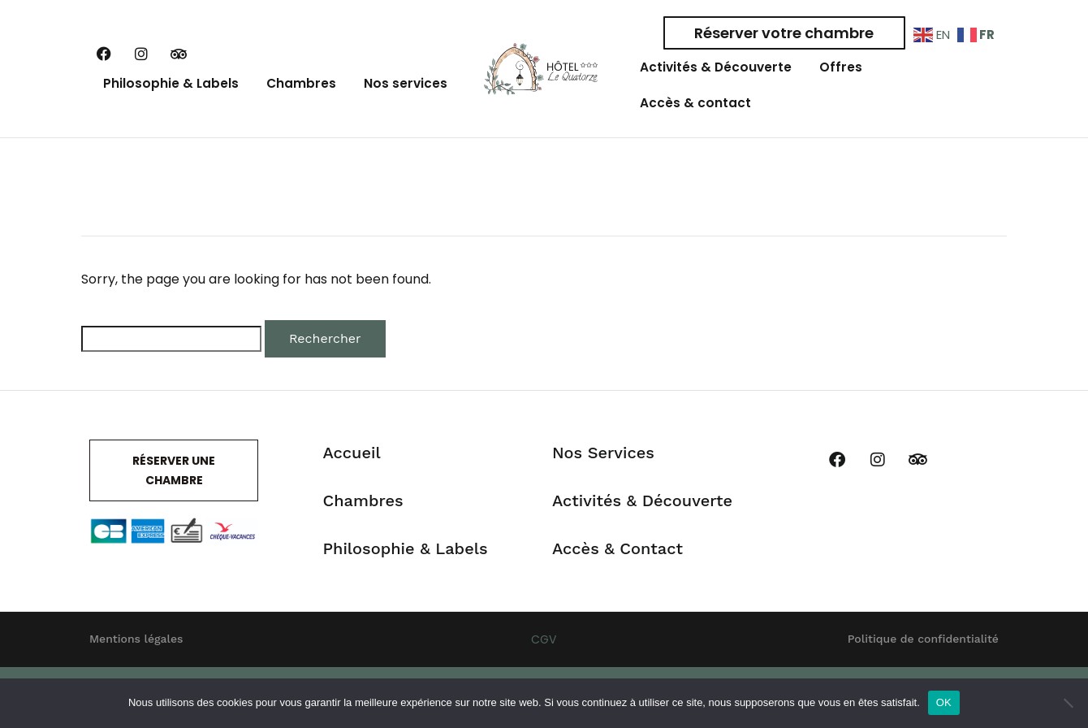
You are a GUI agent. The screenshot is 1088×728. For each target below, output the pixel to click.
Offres (840, 73)
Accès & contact (695, 120)
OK (944, 702)
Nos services (400, 94)
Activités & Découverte (718, 73)
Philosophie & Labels (172, 94)
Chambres (301, 94)
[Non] (1068, 703)
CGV (543, 662)
